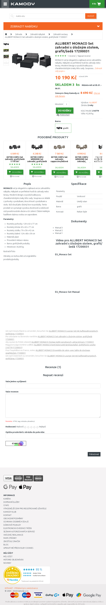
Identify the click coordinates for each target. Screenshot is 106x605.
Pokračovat (94, 454)
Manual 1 (59, 233)
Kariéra (7, 499)
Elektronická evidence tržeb (17, 528)
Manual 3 (59, 228)
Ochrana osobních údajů (16, 522)
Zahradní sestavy (60, 34)
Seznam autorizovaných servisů (19, 531)
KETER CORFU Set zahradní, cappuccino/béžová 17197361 (59, 160)
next (98, 159)
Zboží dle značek (11, 541)
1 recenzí (71, 56)
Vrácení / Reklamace (13, 535)
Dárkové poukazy (12, 525)
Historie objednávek (13, 560)
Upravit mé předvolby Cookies (18, 548)
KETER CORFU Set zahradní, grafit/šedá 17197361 (15, 159)
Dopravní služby (11, 502)
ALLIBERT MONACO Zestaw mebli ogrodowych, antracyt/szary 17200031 (62, 342)
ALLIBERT (93, 102)
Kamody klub (9, 512)
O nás (6, 505)
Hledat (90, 16)
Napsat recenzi (84, 56)
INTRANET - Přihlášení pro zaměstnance (21, 588)
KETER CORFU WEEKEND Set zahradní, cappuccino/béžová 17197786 (81, 161)
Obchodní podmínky (13, 518)
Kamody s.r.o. (23, 591)
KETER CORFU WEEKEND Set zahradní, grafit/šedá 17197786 (37, 160)
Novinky (7, 563)
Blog (5, 545)
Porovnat (65, 115)
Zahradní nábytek (37, 34)
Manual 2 (59, 230)
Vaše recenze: (12, 392)
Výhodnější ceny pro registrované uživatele (25, 508)
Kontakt (7, 515)
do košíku (15, 172)
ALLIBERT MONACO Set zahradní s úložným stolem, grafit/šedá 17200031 (36, 37)
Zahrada (18, 34)
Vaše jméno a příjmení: (16, 381)
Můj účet (7, 556)
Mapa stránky (10, 538)
